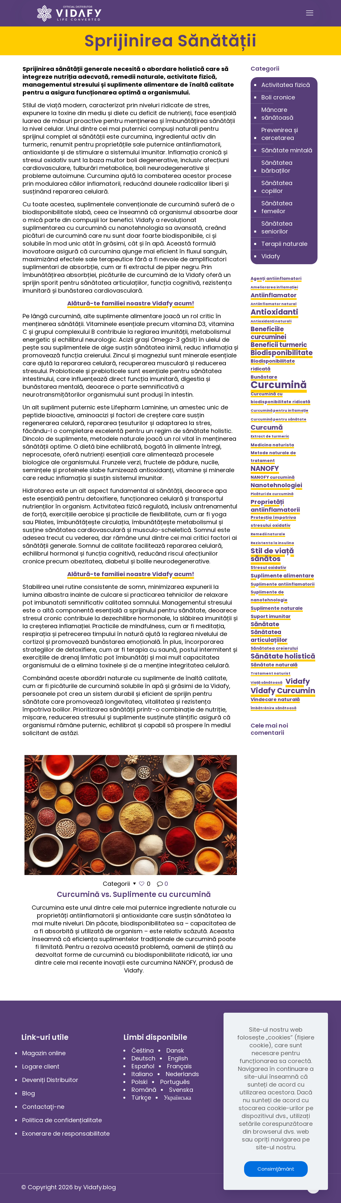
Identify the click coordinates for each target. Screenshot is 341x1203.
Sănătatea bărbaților (276, 167)
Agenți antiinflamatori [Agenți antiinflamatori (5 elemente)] (276, 278)
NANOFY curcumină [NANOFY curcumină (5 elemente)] (273, 477)
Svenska (181, 1090)
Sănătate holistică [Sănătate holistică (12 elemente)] (283, 656)
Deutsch (143, 1058)
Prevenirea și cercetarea (279, 134)
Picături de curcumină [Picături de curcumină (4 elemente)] (272, 493)
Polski (139, 1082)
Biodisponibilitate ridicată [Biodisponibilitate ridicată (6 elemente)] (273, 365)
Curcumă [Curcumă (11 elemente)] (267, 427)
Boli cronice (278, 97)
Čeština (143, 1050)
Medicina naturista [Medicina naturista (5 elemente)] (272, 445)
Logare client (40, 1066)
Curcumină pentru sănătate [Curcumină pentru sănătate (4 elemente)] (278, 419)
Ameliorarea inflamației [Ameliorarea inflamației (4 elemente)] (274, 287)
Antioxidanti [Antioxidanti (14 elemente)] (274, 312)
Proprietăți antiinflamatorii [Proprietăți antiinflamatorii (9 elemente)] (275, 506)
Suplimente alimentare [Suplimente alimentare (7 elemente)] (282, 575)
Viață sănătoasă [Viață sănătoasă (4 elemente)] (266, 682)
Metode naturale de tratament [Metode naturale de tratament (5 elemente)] (273, 456)
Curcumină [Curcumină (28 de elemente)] (279, 385)
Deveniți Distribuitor (50, 1080)
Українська (177, 1097)
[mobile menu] (309, 13)
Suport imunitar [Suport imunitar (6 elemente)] (271, 616)
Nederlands (182, 1074)
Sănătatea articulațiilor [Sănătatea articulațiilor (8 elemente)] (269, 636)
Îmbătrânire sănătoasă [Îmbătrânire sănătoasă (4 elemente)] (273, 708)
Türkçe (141, 1097)
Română (144, 1090)
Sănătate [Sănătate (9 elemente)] (265, 624)
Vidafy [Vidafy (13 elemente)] (298, 681)
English (178, 1058)
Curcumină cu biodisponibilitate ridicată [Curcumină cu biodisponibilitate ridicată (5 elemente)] (280, 397)
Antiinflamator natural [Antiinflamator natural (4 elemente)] (274, 303)
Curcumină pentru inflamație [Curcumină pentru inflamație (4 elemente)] (279, 410)
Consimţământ (275, 1168)
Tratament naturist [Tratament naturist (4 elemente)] (270, 673)
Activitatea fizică (285, 85)
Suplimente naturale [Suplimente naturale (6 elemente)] (277, 608)
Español (143, 1066)
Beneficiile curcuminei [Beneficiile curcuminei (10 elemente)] (268, 333)
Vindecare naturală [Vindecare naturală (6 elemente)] (275, 699)
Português (175, 1082)
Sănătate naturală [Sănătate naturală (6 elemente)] (274, 665)
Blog (28, 1093)
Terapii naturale (284, 244)
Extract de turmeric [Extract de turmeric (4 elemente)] (270, 436)
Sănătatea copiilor (276, 187)
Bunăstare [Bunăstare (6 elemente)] (264, 377)
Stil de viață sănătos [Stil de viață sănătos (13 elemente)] (272, 555)
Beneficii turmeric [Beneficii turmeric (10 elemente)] (279, 345)
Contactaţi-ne (43, 1107)
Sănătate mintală (286, 150)
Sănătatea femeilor (276, 207)
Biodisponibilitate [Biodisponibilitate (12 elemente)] (282, 353)
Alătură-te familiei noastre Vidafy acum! (130, 303)
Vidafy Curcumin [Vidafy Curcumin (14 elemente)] (283, 691)
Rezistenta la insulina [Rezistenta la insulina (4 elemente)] (272, 543)
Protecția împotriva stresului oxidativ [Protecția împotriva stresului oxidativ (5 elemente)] (273, 521)
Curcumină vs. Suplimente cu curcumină (134, 894)
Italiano (142, 1074)
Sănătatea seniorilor (276, 227)
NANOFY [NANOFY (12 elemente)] (265, 469)
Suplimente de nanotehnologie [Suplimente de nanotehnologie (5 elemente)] (269, 596)
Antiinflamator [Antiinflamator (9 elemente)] (274, 295)
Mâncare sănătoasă (277, 114)
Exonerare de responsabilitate (66, 1133)
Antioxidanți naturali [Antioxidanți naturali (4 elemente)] (271, 321)
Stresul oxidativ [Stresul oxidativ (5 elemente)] (268, 567)
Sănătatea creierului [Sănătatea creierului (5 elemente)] (274, 648)
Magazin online (44, 1053)
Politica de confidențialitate (62, 1120)
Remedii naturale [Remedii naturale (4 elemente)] (268, 534)
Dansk (175, 1050)
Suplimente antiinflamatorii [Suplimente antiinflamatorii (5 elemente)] (283, 584)
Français (179, 1066)
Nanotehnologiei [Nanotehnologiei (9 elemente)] (276, 485)
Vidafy (270, 256)
